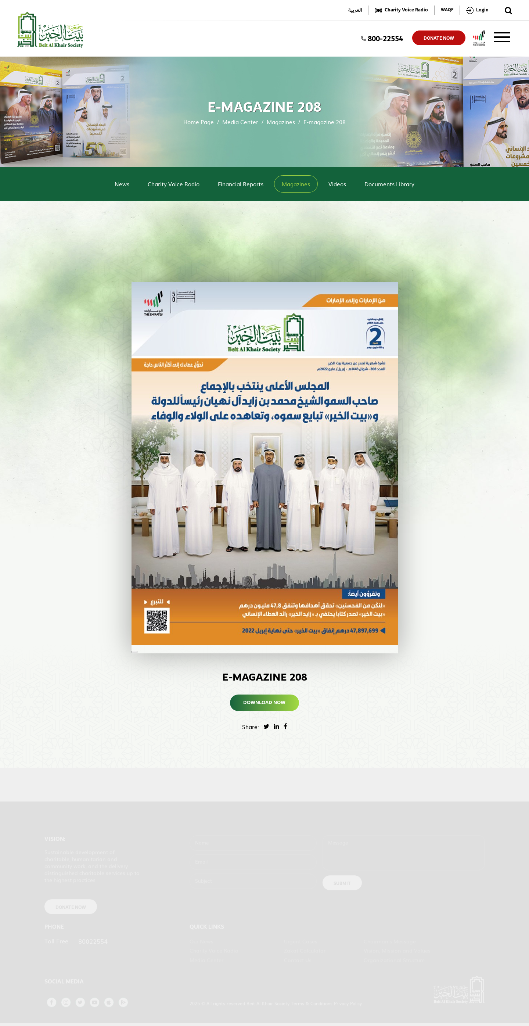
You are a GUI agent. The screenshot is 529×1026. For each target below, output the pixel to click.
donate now (439, 38)
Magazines (281, 122)
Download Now (265, 702)
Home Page (198, 122)
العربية (355, 10)
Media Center (240, 122)
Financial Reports (240, 184)
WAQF (447, 10)
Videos (337, 184)
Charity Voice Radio (173, 184)
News (122, 184)
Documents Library (389, 184)
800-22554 (382, 37)
